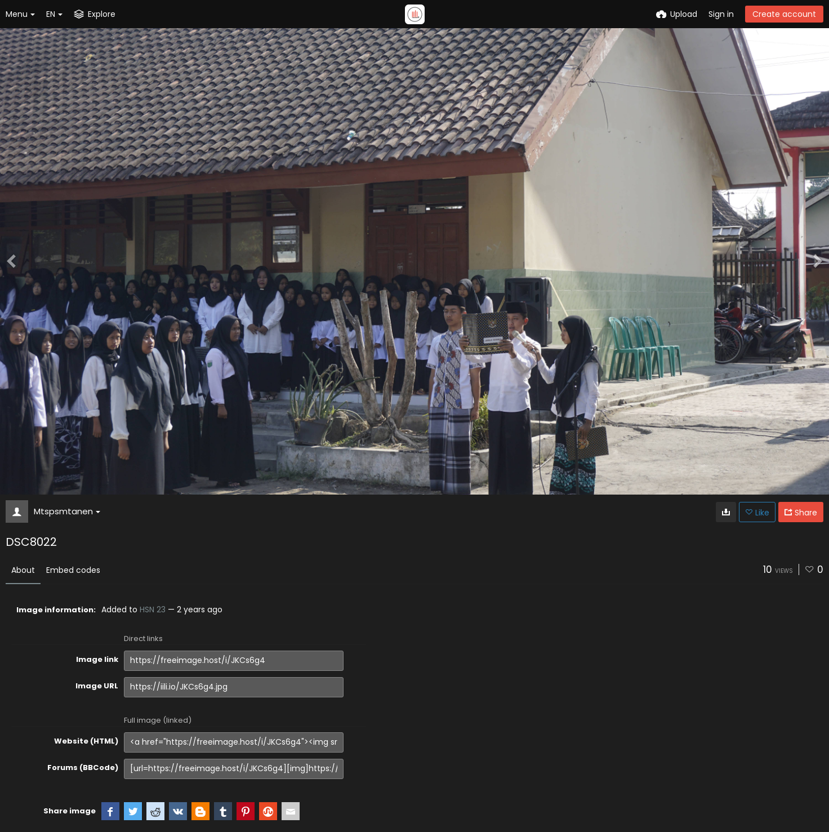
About (23, 570)
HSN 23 (153, 609)
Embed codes (73, 570)
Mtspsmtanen (67, 511)
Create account (784, 14)
